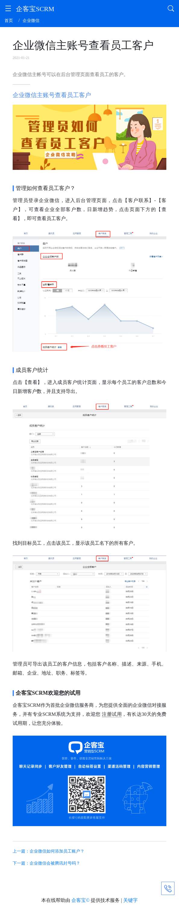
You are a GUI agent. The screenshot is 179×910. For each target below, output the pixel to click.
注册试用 (112, 714)
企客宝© (80, 900)
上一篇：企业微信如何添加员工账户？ (48, 851)
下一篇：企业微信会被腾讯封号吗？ (46, 863)
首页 (9, 20)
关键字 (130, 900)
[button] (8, 9)
